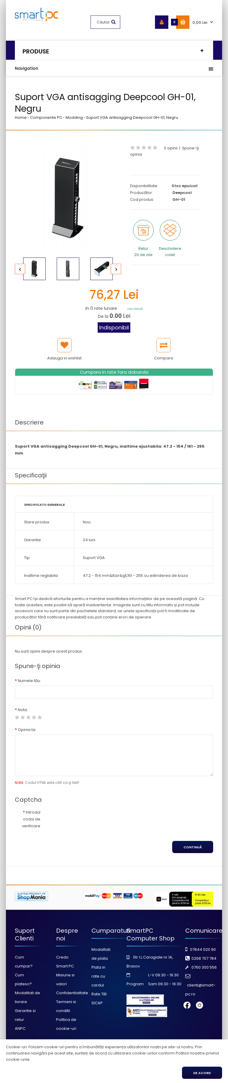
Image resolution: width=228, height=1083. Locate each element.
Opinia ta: (27, 729)
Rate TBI (99, 994)
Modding (74, 117)
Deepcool (182, 192)
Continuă (192, 847)
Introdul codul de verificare (31, 819)
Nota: (23, 710)
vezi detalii (134, 309)
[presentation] (94, 819)
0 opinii (171, 148)
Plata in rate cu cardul (98, 976)
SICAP (97, 1003)
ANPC (20, 1028)
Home (21, 117)
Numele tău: (29, 680)
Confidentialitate (72, 993)
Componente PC (46, 117)
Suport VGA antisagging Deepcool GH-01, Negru (132, 117)
